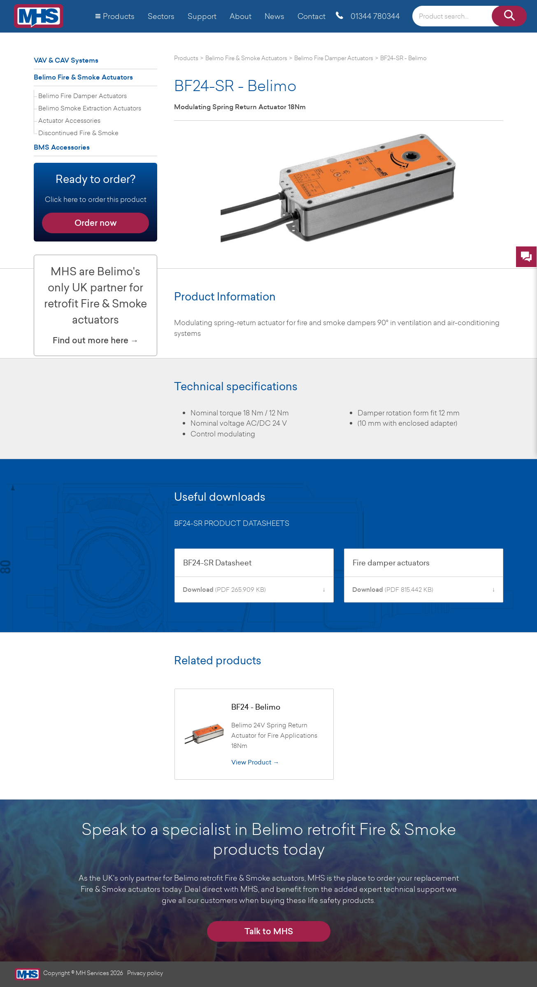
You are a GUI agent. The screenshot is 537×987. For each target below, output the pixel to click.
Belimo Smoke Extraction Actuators (89, 108)
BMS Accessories (62, 147)
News (274, 16)
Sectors (161, 16)
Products (119, 16)
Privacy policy (145, 973)
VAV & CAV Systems (66, 60)
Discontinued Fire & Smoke (78, 133)
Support (202, 16)
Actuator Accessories (69, 120)
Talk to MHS (268, 931)
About (240, 16)
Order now (95, 223)
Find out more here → (96, 340)
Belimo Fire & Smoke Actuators (83, 77)
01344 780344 (375, 16)
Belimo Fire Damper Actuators (82, 95)
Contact (311, 16)
